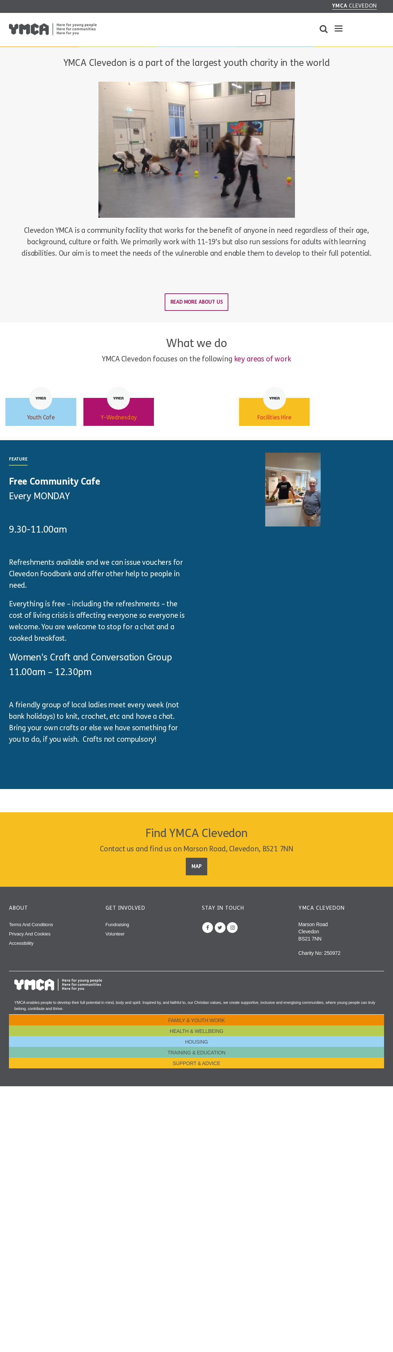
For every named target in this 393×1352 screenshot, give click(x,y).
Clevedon (354, 6)
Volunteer (115, 934)
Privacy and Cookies (29, 934)
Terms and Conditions (31, 924)
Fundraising (117, 924)
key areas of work (262, 359)
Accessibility (21, 943)
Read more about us (196, 302)
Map (196, 866)
